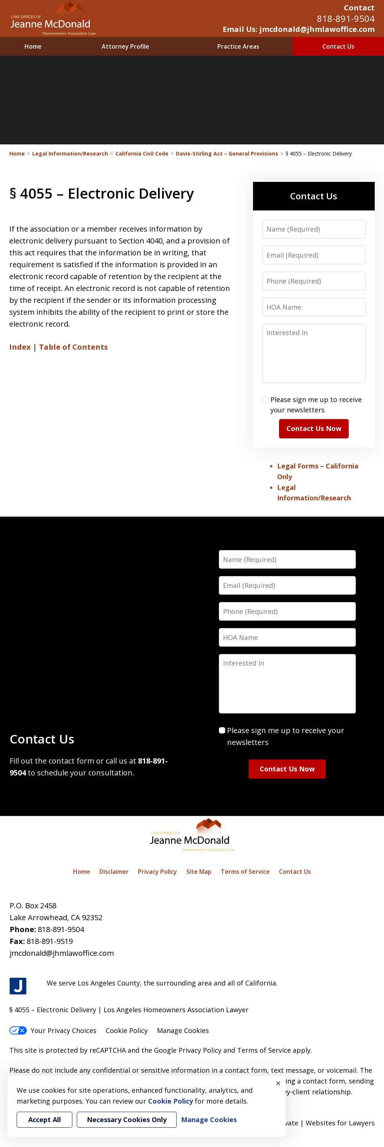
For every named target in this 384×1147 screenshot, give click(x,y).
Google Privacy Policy (187, 1050)
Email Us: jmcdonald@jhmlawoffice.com (299, 29)
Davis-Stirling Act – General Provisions (227, 153)
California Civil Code (141, 153)
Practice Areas (238, 46)
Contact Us (338, 46)
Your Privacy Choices (52, 1030)
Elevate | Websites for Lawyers (312, 1122)
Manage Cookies (183, 1030)
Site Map (198, 871)
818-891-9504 (346, 18)
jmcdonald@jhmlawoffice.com (62, 953)
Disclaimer (114, 871)
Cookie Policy (127, 1030)
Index (20, 347)
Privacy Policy (157, 871)
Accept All (44, 1119)
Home (33, 46)
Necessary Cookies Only (127, 1119)
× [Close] (278, 1083)
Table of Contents (73, 347)
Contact (359, 8)
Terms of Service (245, 871)
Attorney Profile (125, 46)
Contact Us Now (313, 428)
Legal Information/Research (70, 153)
